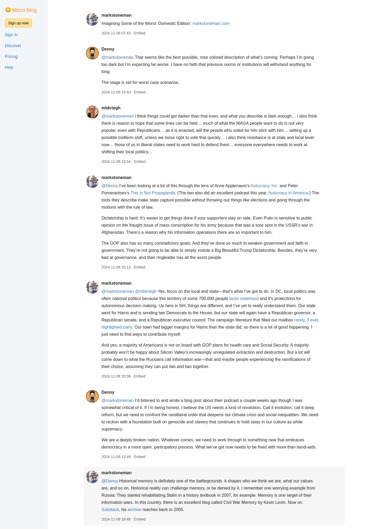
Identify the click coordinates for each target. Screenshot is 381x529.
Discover (13, 45)
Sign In (11, 35)
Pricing (11, 56)
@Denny (109, 185)
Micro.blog (24, 10)
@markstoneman (117, 57)
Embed (139, 33)
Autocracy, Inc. (264, 185)
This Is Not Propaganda (152, 193)
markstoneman (116, 15)
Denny (107, 49)
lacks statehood (243, 298)
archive (135, 509)
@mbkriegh (146, 291)
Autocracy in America (288, 193)
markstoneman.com (211, 23)
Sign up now (18, 23)
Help (9, 67)
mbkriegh (110, 108)
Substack (110, 509)
